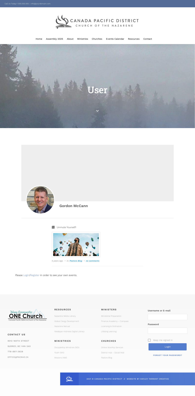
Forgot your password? (167, 355)
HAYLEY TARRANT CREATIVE (154, 379)
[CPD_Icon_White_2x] (69, 376)
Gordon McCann (73, 206)
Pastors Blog (76, 261)
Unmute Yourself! (66, 227)
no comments (92, 261)
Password (153, 324)
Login (26, 275)
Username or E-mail (159, 310)
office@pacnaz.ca (18, 357)
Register (34, 275)
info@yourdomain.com (41, 4)
